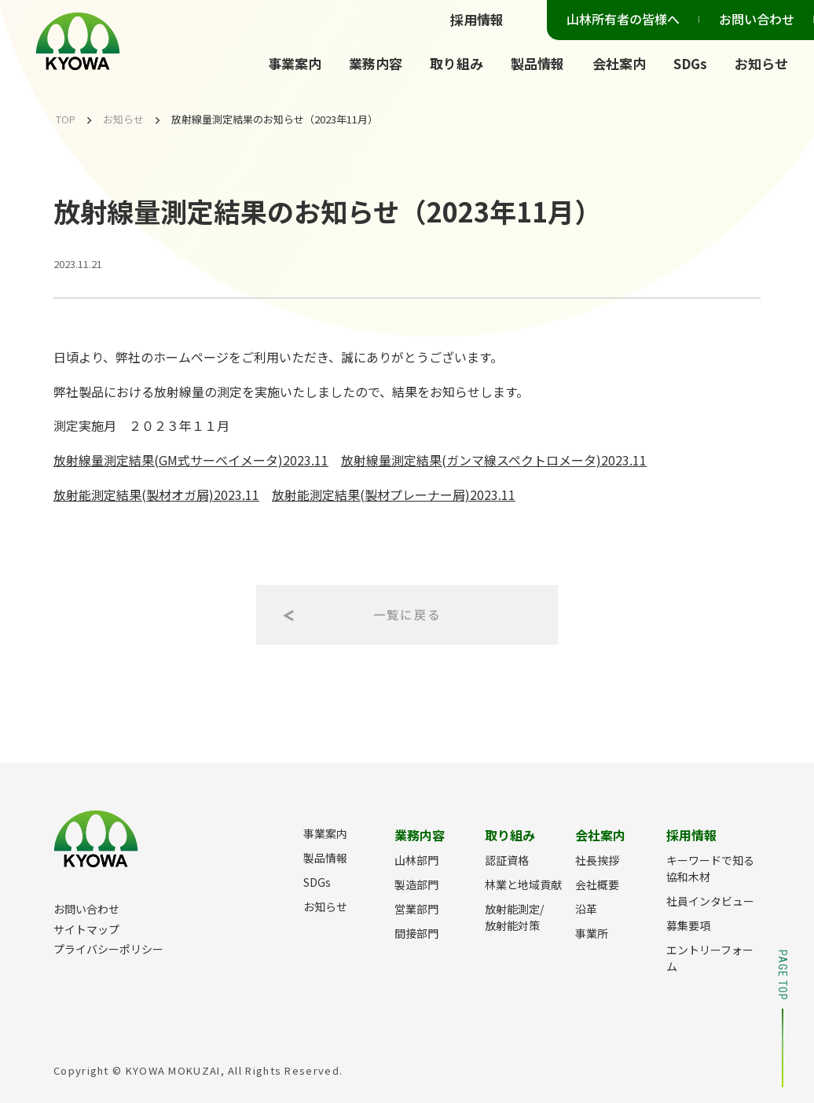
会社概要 (597, 884)
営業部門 (416, 909)
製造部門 (416, 884)
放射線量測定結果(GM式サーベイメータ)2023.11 (190, 459)
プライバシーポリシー (108, 949)
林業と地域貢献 (523, 884)
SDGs (690, 63)
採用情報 (477, 19)
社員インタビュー (710, 901)
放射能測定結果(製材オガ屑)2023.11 (156, 494)
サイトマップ (86, 929)
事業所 (591, 933)
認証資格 (507, 860)
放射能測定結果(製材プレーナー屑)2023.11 (393, 494)
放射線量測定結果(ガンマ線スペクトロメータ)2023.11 (494, 459)
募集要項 (688, 925)
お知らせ (761, 63)
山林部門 (416, 860)
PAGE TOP (782, 1018)
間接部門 (416, 933)
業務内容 (375, 63)
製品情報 (537, 63)
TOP (65, 119)
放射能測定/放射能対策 (514, 917)
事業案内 (294, 63)
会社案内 (619, 63)
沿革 (586, 909)
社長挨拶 (597, 860)
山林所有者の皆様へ (623, 18)
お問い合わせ (756, 18)
